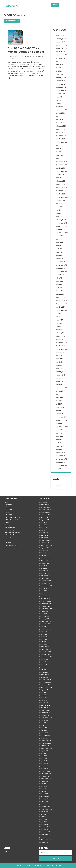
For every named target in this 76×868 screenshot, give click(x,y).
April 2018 (59, 288)
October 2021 (60, 168)
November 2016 (61, 343)
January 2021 (60, 184)
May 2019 (59, 246)
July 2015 (59, 394)
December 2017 (61, 301)
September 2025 (62, 55)
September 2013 (62, 465)
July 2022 (59, 145)
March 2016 (60, 368)
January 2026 (60, 42)
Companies (10, 509)
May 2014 (59, 440)
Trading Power (10, 525)
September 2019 (62, 233)
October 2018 (60, 268)
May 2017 (59, 323)
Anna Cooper (38, 56)
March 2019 (60, 252)
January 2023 (60, 129)
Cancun (8, 537)
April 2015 (59, 404)
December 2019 (61, 223)
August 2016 (60, 352)
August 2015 (60, 391)
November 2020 (61, 191)
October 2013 (60, 462)
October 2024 (61, 87)
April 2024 (59, 103)
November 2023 (61, 107)
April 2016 (59, 365)
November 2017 (61, 304)
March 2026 (60, 35)
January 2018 (60, 297)
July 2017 (59, 317)
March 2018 (60, 291)
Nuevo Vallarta (11, 540)
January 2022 (60, 158)
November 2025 (61, 48)
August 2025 (60, 58)
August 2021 (60, 174)
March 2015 (60, 407)
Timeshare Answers (13, 517)
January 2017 (60, 336)
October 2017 (60, 307)
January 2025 (60, 81)
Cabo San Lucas (11, 535)
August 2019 (60, 236)
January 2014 (60, 453)
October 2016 (60, 346)
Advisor (8, 507)
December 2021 (61, 162)
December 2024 (61, 84)
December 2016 (61, 339)
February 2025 (61, 77)
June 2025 (59, 65)
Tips (7, 522)
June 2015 (59, 397)
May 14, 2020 (13, 56)
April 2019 (59, 249)
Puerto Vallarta (11, 542)
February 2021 (60, 181)
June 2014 (59, 436)
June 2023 (59, 119)
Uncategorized (10, 527)
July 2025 (59, 61)
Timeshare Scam (12, 520)
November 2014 (61, 420)
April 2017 (59, 326)
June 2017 (59, 320)
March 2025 (60, 74)
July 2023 (59, 116)
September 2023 (62, 110)
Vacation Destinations (12, 533)
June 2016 (59, 359)
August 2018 (60, 275)
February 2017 (60, 333)
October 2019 (60, 229)
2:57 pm (12, 58)
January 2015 (60, 414)
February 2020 (61, 220)
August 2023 (60, 113)
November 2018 (61, 265)
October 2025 (61, 52)
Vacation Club (10, 530)
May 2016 (59, 362)
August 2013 (60, 469)
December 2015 (61, 378)
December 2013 (61, 456)
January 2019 (60, 259)
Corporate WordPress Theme (28, 865)
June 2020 (59, 207)
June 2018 (59, 281)
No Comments (25, 56)
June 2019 (59, 242)
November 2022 (61, 136)
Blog (6, 502)
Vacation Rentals (11, 545)
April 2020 (59, 213)
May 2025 (59, 68)
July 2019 (59, 239)
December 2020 (61, 187)
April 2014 (59, 443)
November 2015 (61, 381)
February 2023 (61, 126)
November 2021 (61, 165)
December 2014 (61, 417)
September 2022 (62, 142)
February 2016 (60, 372)
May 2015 (59, 401)
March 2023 (60, 123)
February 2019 (60, 255)
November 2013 (61, 459)
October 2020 (61, 194)
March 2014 (60, 446)
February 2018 (60, 294)
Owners (8, 512)
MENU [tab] (55, 5)
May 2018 (59, 284)
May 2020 (59, 210)
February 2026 (61, 39)
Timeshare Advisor (12, 21)
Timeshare (8, 505)
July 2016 (59, 356)
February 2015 (61, 410)
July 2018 (59, 278)
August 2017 (60, 313)
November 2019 (61, 226)
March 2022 (60, 155)
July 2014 (59, 433)
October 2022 (61, 139)
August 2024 (60, 94)
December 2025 (61, 45)
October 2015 (60, 385)
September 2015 (62, 388)
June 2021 (59, 178)
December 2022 (61, 132)
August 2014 (60, 430)
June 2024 (59, 97)
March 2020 (60, 216)
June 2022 (59, 149)
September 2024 (62, 90)
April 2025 (59, 71)
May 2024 (59, 100)
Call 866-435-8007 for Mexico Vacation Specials (26, 50)
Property (9, 514)
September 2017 (62, 310)
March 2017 (60, 330)
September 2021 (61, 171)
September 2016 (62, 349)
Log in (58, 485)
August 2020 (60, 200)
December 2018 (61, 262)
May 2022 (59, 152)
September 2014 (62, 427)
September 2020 (62, 197)
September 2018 (62, 271)
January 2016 (60, 375)
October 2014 (60, 423)
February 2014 (61, 449)
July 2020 (59, 204)
